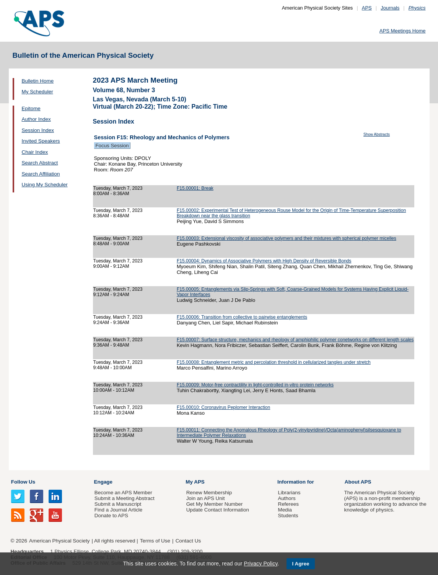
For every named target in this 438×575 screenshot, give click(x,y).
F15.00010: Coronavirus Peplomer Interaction (223, 407)
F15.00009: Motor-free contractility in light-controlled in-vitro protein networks (255, 385)
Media (285, 510)
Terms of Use (155, 541)
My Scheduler (37, 91)
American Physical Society (59, 541)
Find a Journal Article (118, 510)
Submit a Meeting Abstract (124, 498)
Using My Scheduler (45, 184)
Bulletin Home (38, 81)
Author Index (36, 119)
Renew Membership (209, 492)
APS (367, 8)
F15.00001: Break (195, 188)
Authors (286, 498)
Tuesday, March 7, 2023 (118, 188)
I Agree (300, 564)
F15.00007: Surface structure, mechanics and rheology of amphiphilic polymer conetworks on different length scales (295, 339)
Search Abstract (40, 163)
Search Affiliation (41, 174)
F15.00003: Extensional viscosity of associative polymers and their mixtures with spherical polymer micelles (286, 238)
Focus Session (112, 145)
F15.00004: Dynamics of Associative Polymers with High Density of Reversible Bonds (264, 261)
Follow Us (23, 482)
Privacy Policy (260, 563)
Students (288, 515)
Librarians (289, 492)
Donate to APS (111, 515)
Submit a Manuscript (117, 504)
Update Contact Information (217, 510)
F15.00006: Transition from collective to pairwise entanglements (242, 317)
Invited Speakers (41, 141)
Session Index (38, 130)
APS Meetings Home (402, 31)
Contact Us (188, 541)
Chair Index (35, 152)
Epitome (31, 108)
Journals (390, 8)
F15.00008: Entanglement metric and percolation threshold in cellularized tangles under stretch (274, 362)
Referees (288, 504)
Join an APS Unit (205, 498)
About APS (358, 482)
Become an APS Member (123, 492)
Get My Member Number (214, 504)
